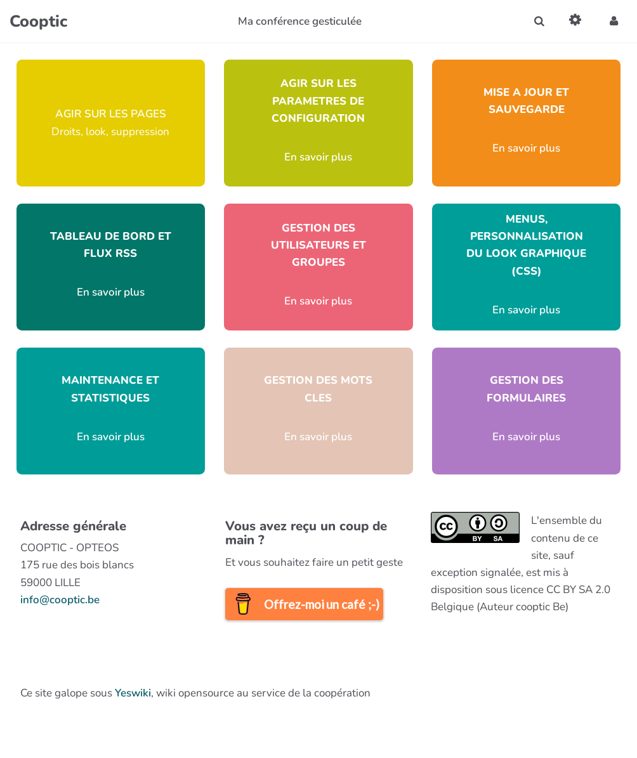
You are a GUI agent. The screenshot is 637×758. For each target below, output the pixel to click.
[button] (613, 21)
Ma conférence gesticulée (300, 21)
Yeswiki (133, 693)
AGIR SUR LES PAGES (110, 114)
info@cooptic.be (60, 599)
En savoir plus (318, 157)
